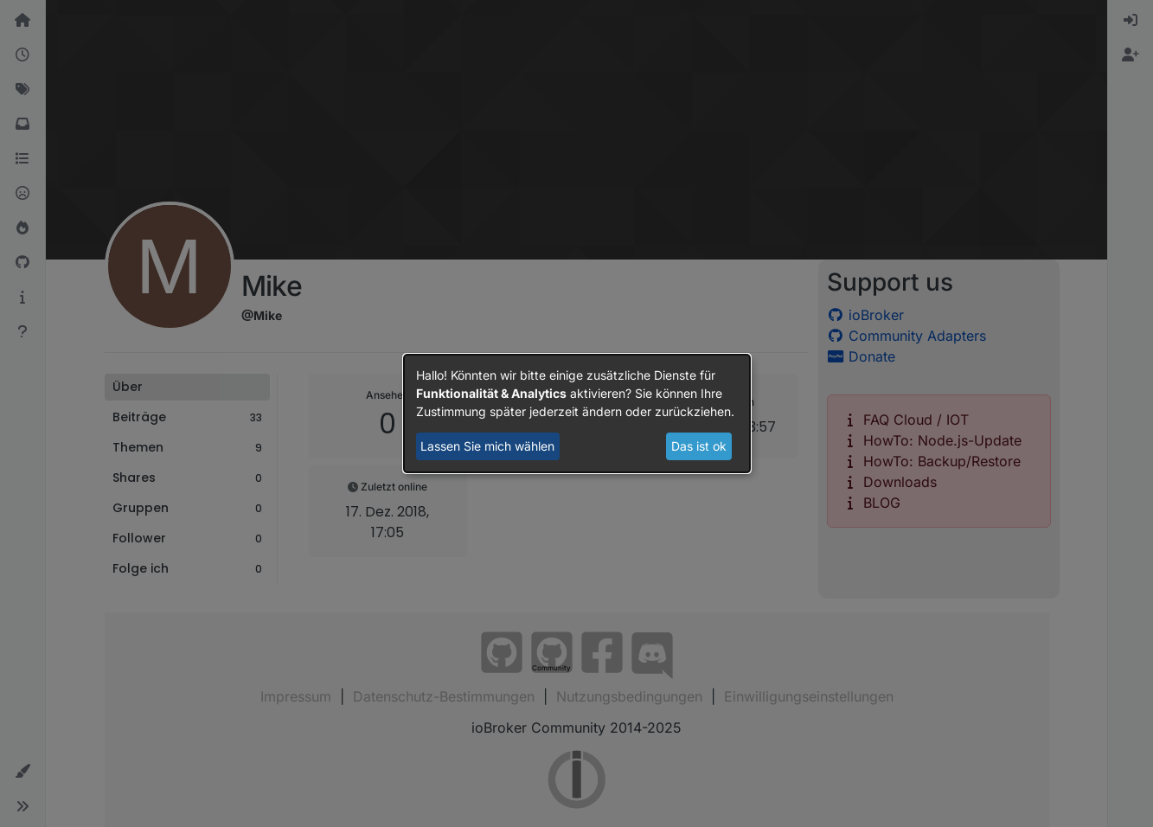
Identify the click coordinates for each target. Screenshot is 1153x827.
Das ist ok (699, 446)
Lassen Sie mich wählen (487, 446)
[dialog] (577, 413)
